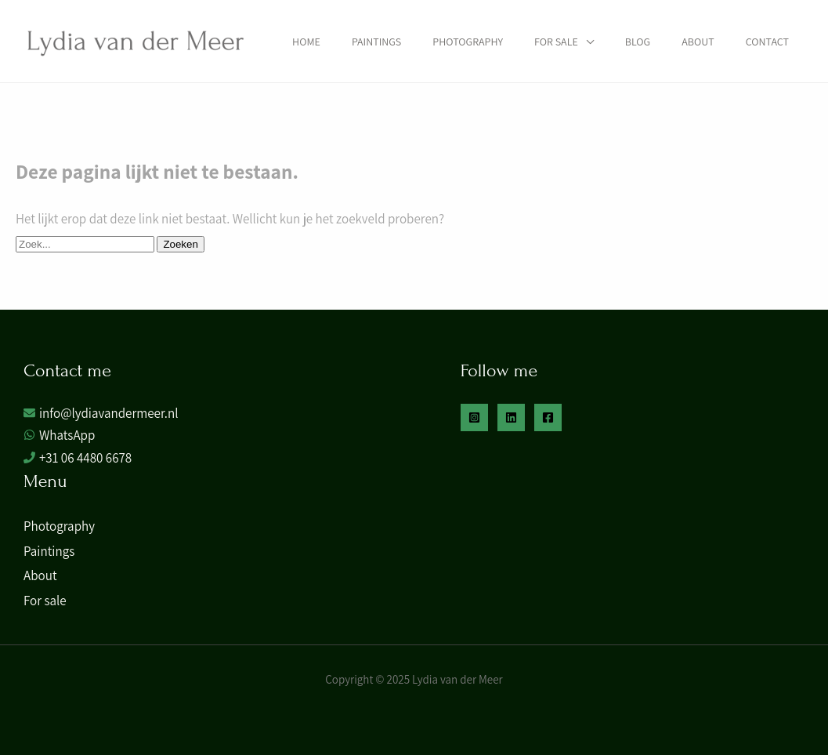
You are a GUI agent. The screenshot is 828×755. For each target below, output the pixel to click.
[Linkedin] (511, 417)
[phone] (78, 457)
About (698, 41)
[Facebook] (548, 417)
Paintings (376, 41)
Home (306, 41)
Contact (767, 41)
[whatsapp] (59, 436)
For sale (556, 41)
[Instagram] (474, 417)
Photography (467, 41)
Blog (637, 41)
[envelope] (101, 413)
